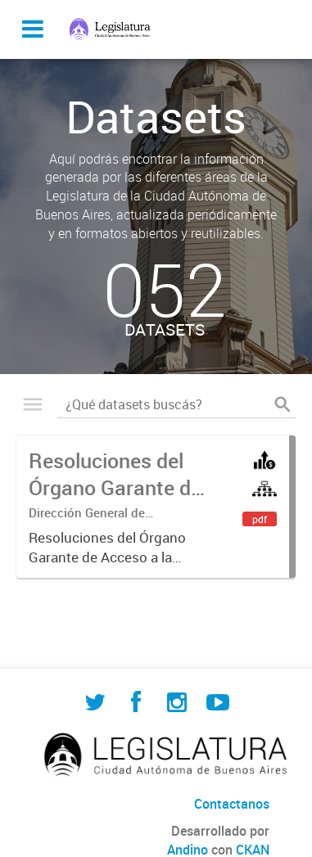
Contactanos (231, 804)
